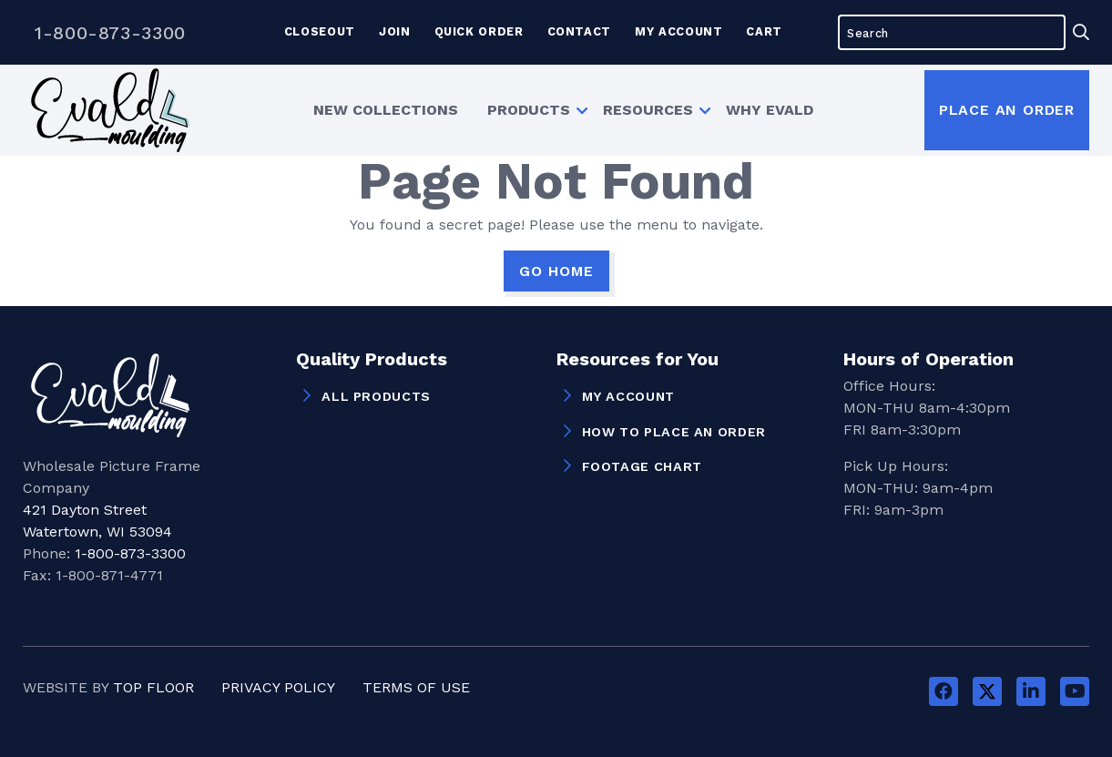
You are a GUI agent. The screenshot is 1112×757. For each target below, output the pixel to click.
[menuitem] (386, 110)
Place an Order (1007, 109)
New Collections (385, 109)
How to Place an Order (674, 432)
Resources (648, 109)
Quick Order (479, 31)
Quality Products (371, 360)
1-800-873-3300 (110, 33)
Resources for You (637, 360)
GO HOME (556, 271)
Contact (579, 31)
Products (528, 109)
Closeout (319, 31)
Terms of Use (416, 687)
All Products (376, 396)
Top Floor (153, 687)
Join (395, 31)
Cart (764, 31)
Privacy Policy (278, 687)
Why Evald (769, 109)
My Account (678, 31)
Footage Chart (642, 466)
